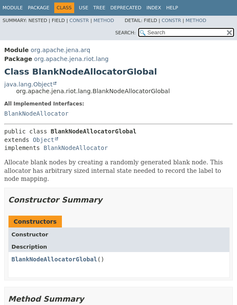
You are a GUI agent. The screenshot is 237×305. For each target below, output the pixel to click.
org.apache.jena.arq (60, 50)
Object (43, 139)
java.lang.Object (28, 84)
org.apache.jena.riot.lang (71, 58)
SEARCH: (125, 33)
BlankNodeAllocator (36, 113)
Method (103, 20)
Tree (99, 8)
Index (153, 8)
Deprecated (125, 8)
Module (13, 8)
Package (39, 8)
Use (83, 8)
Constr (79, 20)
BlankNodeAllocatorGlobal (54, 259)
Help (172, 8)
